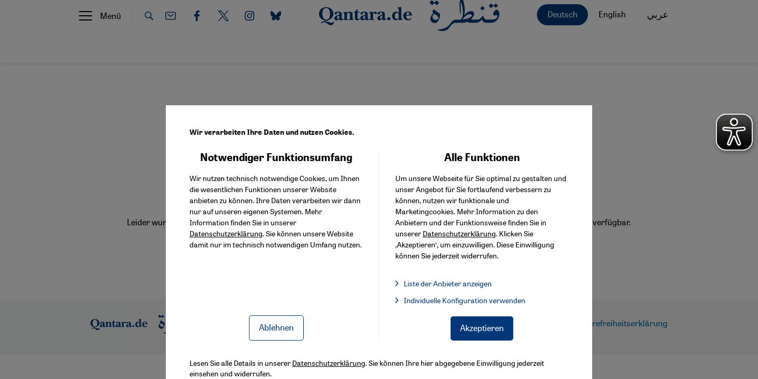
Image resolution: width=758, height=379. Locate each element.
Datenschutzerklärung (226, 233)
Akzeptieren (482, 327)
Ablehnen (276, 327)
